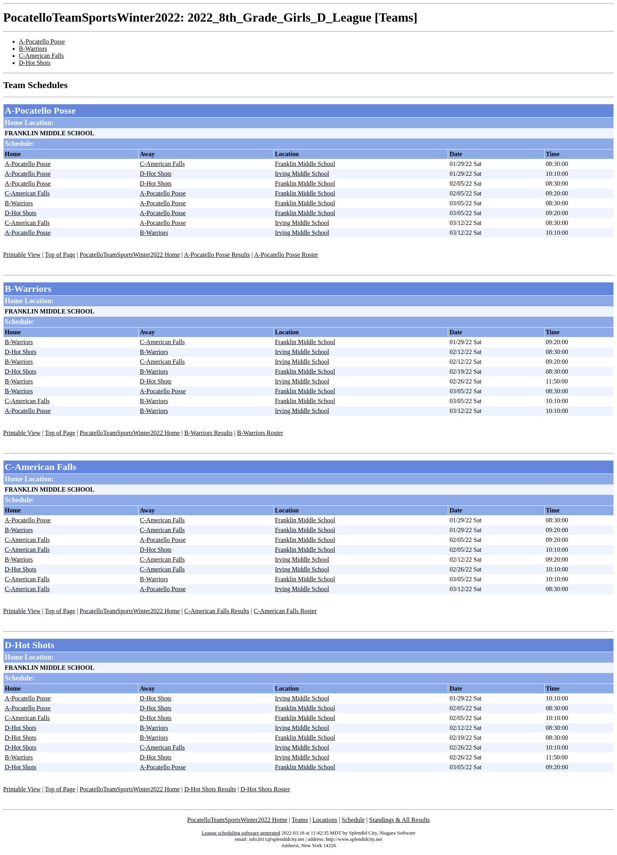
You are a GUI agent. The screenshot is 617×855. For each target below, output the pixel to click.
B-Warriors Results (208, 432)
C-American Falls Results (216, 611)
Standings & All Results (399, 819)
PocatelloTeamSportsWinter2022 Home (129, 254)
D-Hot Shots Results (210, 789)
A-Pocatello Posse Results (217, 254)
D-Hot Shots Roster (265, 789)
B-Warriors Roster (260, 432)
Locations (324, 819)
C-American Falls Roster (285, 611)
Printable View (22, 254)
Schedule (353, 819)
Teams (300, 819)
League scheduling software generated (240, 833)
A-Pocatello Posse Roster (286, 254)
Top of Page (60, 254)
